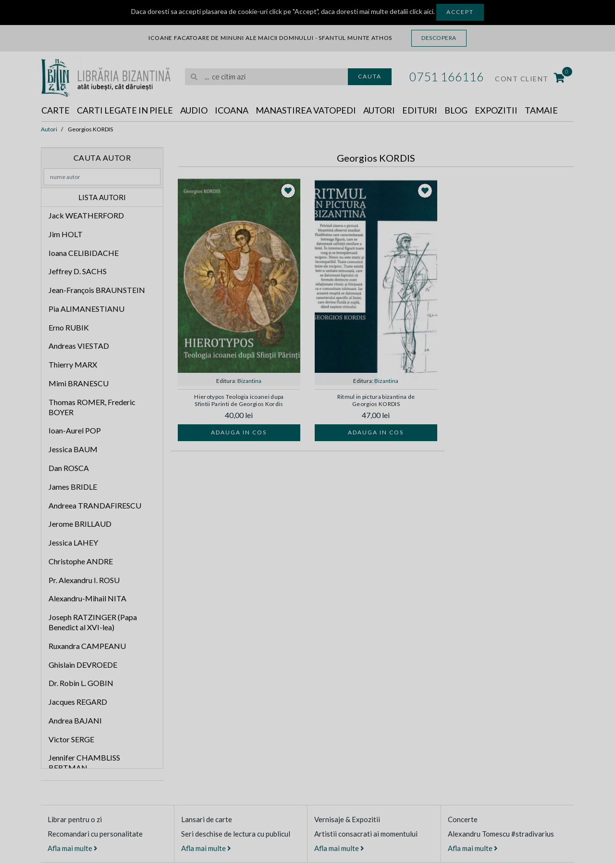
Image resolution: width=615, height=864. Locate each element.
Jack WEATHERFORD (86, 215)
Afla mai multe (73, 848)
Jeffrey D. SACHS (78, 271)
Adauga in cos (239, 432)
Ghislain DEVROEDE (83, 664)
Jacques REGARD (78, 701)
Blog (455, 110)
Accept (460, 11)
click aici (421, 11)
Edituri (419, 110)
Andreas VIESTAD (79, 345)
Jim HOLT (66, 234)
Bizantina (249, 380)
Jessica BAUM (73, 449)
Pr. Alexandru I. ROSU (84, 579)
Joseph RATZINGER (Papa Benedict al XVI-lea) (93, 622)
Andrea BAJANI (75, 720)
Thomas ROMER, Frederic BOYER (92, 407)
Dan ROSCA (69, 467)
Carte (55, 110)
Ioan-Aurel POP (75, 430)
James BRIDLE (73, 486)
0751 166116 (446, 76)
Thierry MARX (73, 364)
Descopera (438, 37)
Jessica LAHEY (73, 542)
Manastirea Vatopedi (306, 110)
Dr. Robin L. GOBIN (81, 682)
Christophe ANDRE (81, 561)
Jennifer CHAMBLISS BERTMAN (84, 762)
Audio (194, 110)
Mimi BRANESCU (79, 383)
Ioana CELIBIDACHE (84, 252)
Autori (379, 110)
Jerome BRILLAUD (80, 523)
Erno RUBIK (69, 327)
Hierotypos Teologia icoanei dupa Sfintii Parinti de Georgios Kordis (239, 400)
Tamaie (541, 110)
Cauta (369, 76)
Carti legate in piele (125, 110)
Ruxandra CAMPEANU (87, 645)
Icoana (231, 110)
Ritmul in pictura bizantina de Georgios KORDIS (376, 400)
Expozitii (496, 110)
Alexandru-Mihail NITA (87, 598)
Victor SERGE (71, 739)
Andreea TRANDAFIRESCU (95, 505)
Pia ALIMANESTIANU (86, 308)
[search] (266, 76)
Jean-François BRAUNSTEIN (97, 289)
